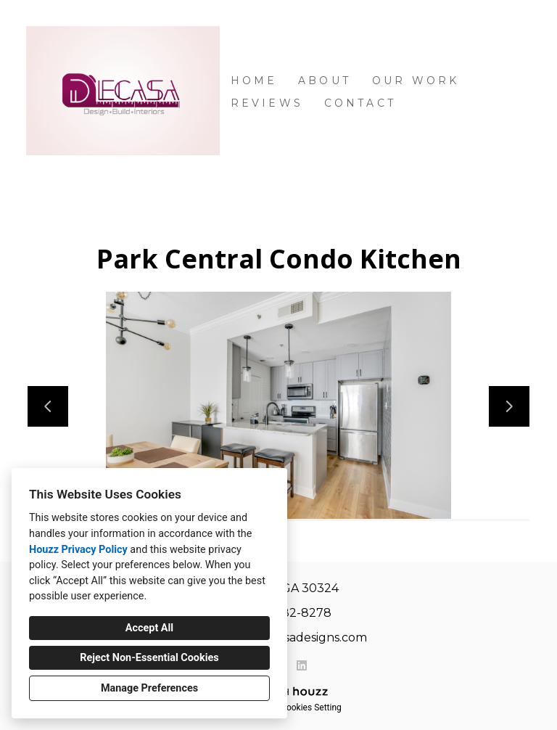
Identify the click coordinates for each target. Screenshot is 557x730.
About (324, 80)
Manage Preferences (149, 688)
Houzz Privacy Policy (78, 550)
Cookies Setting (311, 707)
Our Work (416, 80)
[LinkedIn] (301, 665)
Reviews (267, 103)
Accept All (149, 628)
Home (254, 80)
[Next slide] (509, 406)
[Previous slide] (48, 406)
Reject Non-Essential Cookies (149, 658)
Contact (360, 103)
